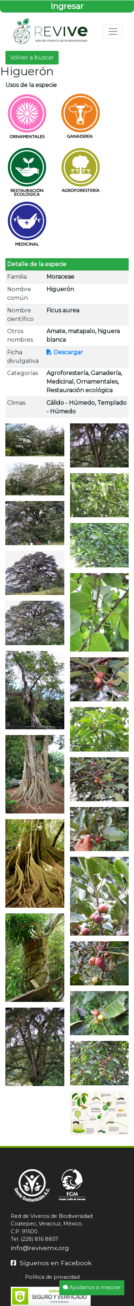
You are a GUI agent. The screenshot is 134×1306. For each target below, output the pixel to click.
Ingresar (67, 6)
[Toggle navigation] (113, 31)
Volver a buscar (32, 57)
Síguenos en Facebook (51, 1263)
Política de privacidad (52, 1277)
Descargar (64, 352)
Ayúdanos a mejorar (92, 1287)
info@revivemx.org (40, 1248)
